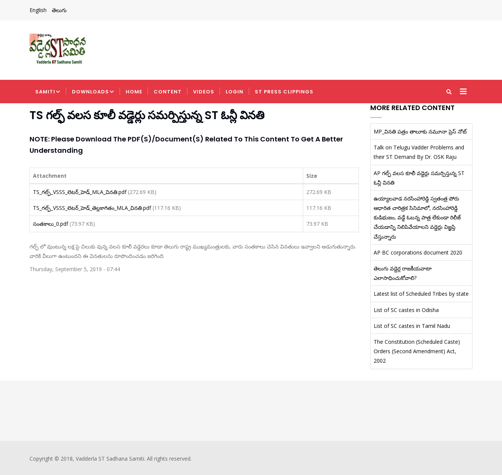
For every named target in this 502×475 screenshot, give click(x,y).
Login (234, 91)
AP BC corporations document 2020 (418, 252)
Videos (203, 91)
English (38, 10)
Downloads (93, 92)
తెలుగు (59, 10)
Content (168, 91)
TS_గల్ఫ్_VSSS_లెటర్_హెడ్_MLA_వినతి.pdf (79, 192)
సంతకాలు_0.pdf (50, 223)
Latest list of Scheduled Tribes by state (421, 293)
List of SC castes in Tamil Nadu (412, 325)
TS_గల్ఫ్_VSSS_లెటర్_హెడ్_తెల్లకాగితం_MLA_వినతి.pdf (92, 207)
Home (134, 91)
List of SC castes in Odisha (406, 310)
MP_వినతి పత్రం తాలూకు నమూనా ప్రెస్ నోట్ (420, 131)
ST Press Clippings (284, 91)
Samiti (48, 92)
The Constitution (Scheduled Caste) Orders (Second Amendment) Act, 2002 (417, 351)
